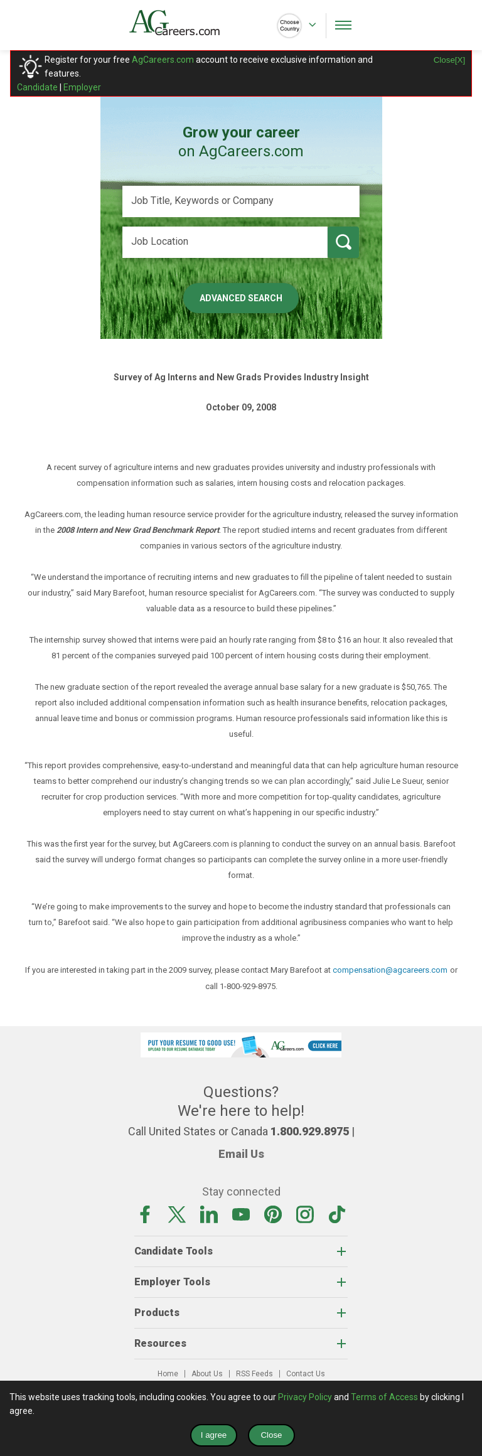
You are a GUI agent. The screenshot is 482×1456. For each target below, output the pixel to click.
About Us (207, 1373)
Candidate (37, 87)
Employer (82, 87)
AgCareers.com (163, 60)
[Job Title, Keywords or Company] (241, 201)
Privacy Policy (305, 1397)
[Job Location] (225, 242)
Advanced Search (241, 298)
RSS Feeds (254, 1373)
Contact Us (305, 1373)
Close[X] (449, 60)
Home (168, 1373)
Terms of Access (384, 1397)
